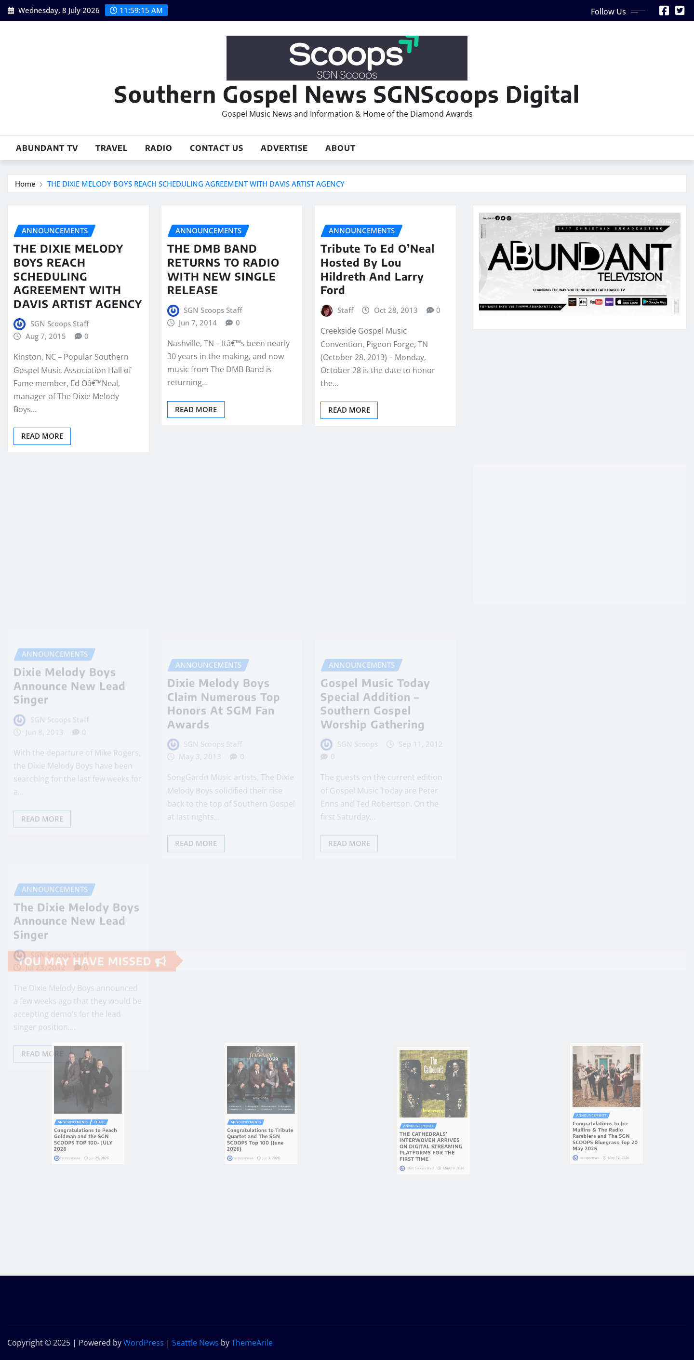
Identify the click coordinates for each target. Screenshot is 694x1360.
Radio (159, 148)
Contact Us (216, 148)
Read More (42, 436)
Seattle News (195, 1342)
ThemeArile (252, 1342)
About (340, 148)
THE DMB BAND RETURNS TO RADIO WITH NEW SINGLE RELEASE (223, 269)
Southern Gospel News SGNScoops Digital (347, 94)
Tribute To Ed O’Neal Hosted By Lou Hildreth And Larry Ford (377, 269)
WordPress (143, 1342)
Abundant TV (47, 148)
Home (25, 184)
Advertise (284, 148)
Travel (111, 148)
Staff (345, 310)
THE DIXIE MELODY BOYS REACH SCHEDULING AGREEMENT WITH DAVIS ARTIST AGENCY (196, 184)
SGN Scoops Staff (59, 323)
